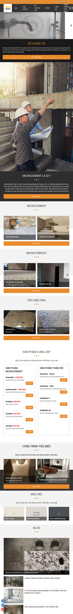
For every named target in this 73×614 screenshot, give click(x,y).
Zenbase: (13, 399)
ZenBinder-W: (45, 407)
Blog (47, 8)
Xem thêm (36, 193)
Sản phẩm (25, 8)
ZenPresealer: (16, 386)
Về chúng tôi (37, 8)
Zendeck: (13, 411)
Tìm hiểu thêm (36, 54)
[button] (2, 24)
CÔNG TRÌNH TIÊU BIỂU (66, 8)
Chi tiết (29, 380)
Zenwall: (12, 423)
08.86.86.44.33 (64, 2)
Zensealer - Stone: (47, 371)
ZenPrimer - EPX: (47, 383)
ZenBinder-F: (45, 395)
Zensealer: (14, 374)
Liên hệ (56, 8)
